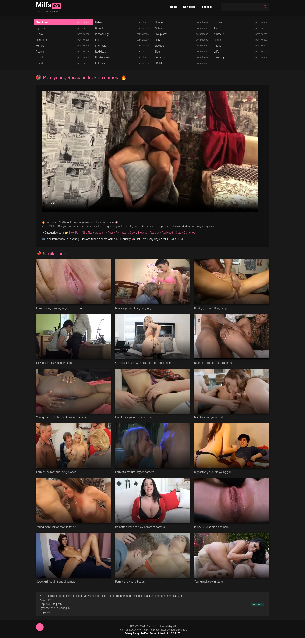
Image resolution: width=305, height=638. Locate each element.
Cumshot (159, 57)
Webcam (159, 28)
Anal (216, 28)
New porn (189, 6)
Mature (40, 45)
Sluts (157, 51)
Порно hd (45, 612)
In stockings (102, 34)
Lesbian (218, 39)
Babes (99, 22)
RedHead (100, 51)
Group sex (160, 34)
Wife (216, 51)
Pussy (39, 34)
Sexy (157, 39)
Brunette (100, 28)
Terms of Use (157, 633)
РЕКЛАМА (257, 604)
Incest (39, 63)
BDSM (158, 63)
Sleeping (219, 57)
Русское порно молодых (55, 608)
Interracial (101, 45)
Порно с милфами (51, 604)
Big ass (218, 22)
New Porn (42, 22)
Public (217, 45)
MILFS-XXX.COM (136, 626)
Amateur (219, 34)
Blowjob (159, 45)
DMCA (144, 633)
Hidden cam (102, 57)
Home (173, 6)
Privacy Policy (132, 633)
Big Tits (40, 28)
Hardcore (41, 39)
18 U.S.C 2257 (172, 633)
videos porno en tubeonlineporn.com (110, 595)
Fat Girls (100, 63)
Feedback (206, 6)
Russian (40, 51)
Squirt (39, 57)
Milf (97, 39)
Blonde (158, 22)
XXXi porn (45, 599)
